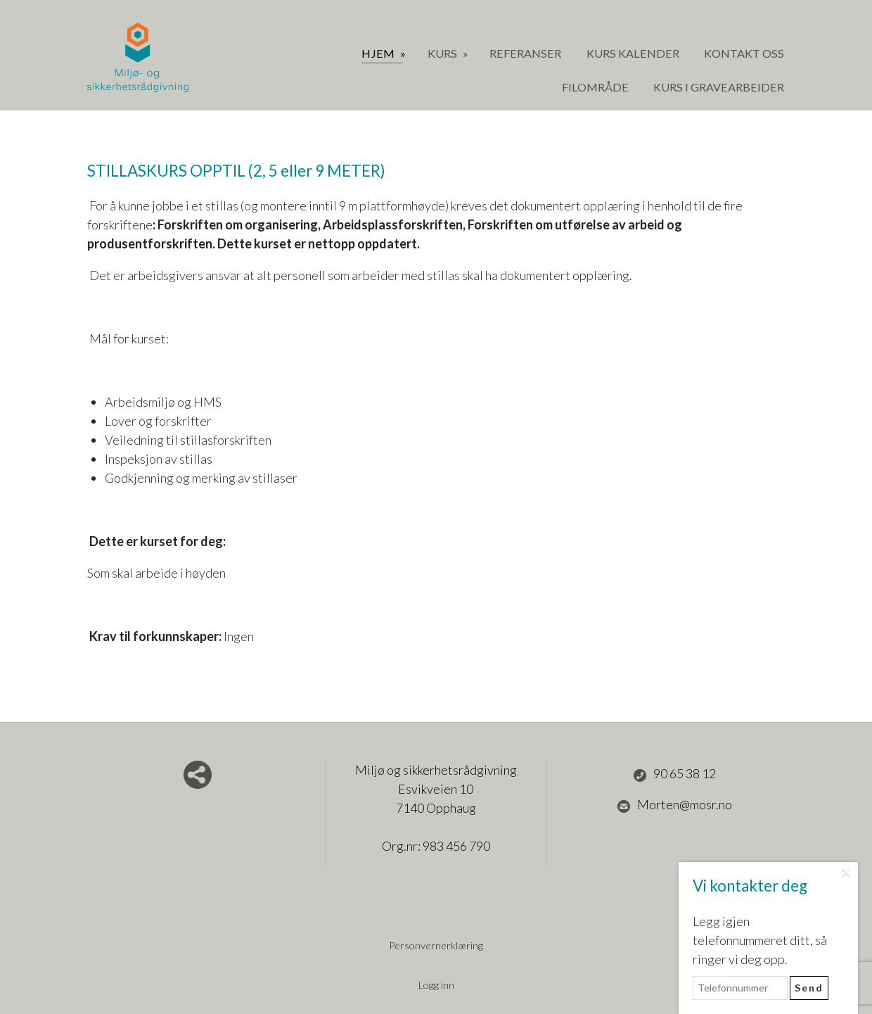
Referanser (525, 53)
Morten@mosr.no (674, 805)
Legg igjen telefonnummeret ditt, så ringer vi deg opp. (760, 940)
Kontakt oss (744, 53)
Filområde (595, 87)
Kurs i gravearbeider (718, 87)
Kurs (443, 53)
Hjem (379, 53)
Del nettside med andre (198, 775)
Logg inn (436, 985)
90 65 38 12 (674, 774)
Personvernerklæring (436, 945)
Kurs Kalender (632, 53)
